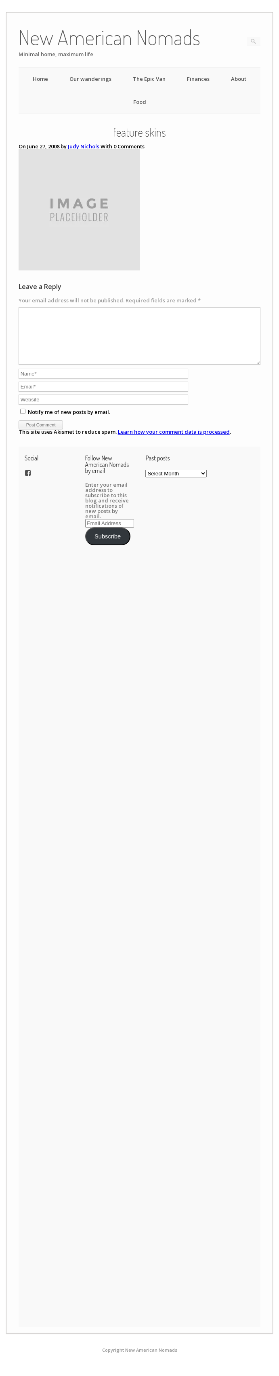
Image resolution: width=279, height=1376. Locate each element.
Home (40, 78)
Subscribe (107, 546)
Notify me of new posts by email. (69, 421)
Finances (198, 78)
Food (139, 102)
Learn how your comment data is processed (174, 441)
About (238, 78)
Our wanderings (90, 78)
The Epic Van (149, 78)
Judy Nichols (83, 146)
